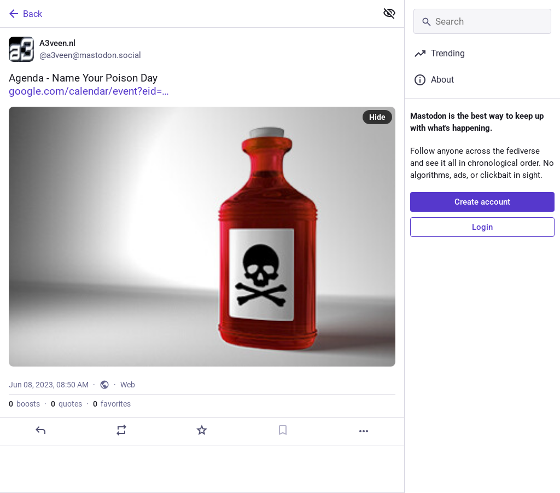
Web (127, 384)
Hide (377, 117)
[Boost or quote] (121, 430)
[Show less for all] (389, 13)
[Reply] (40, 430)
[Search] (482, 21)
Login (482, 227)
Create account (482, 202)
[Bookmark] (282, 430)
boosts (24, 404)
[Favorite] (201, 430)
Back (24, 13)
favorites (112, 404)
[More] (363, 431)
